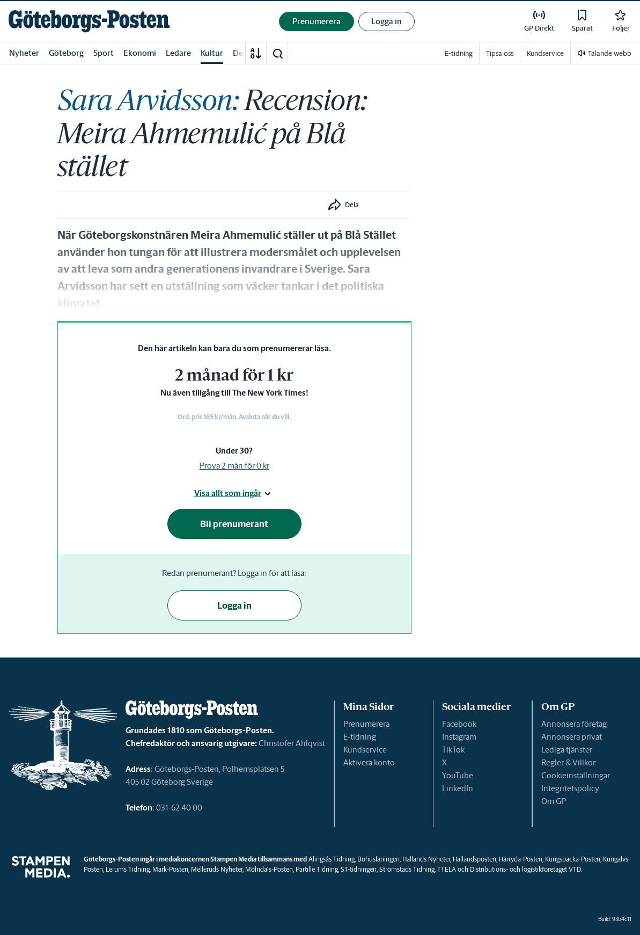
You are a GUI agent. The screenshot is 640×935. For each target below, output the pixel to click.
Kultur (212, 53)
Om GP (553, 801)
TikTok (453, 749)
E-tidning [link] (459, 53)
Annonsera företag (574, 724)
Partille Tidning (317, 869)
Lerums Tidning (128, 869)
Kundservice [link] (545, 53)
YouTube (457, 775)
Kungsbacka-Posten (572, 859)
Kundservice (365, 749)
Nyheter (24, 53)
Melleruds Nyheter (216, 869)
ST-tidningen (359, 869)
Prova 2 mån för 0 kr (234, 466)
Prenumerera (366, 724)
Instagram (459, 737)
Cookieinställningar (575, 775)
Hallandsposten (474, 859)
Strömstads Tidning (407, 869)
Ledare (178, 53)
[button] (277, 53)
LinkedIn (457, 788)
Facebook (459, 724)
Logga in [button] (386, 21)
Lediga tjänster (566, 749)
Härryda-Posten (520, 859)
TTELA (446, 869)
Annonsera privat (571, 737)
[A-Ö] (256, 53)
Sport (103, 53)
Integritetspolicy (570, 788)
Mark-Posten (170, 869)
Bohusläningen (378, 859)
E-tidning (359, 737)
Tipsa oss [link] (499, 53)
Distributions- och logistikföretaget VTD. (526, 869)
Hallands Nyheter (426, 859)
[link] (89, 21)
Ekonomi (139, 53)
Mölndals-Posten (269, 869)
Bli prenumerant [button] (234, 524)
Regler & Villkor (568, 762)
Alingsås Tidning (331, 859)
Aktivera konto (369, 762)
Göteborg (66, 53)
